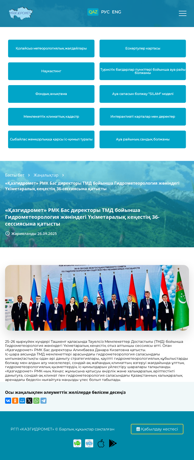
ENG (116, 12)
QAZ (93, 12)
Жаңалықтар (46, 175)
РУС (105, 12)
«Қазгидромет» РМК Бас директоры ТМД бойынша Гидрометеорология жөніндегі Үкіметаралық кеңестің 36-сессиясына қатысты (92, 185)
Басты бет (14, 175)
